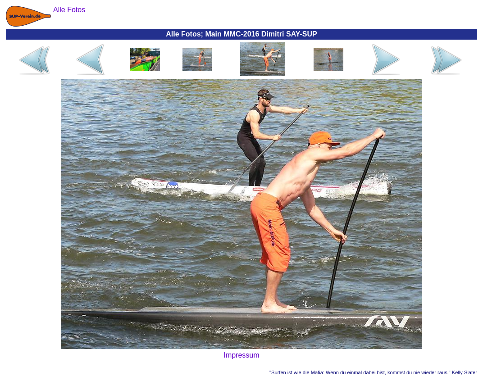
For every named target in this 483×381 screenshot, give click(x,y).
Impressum (241, 355)
